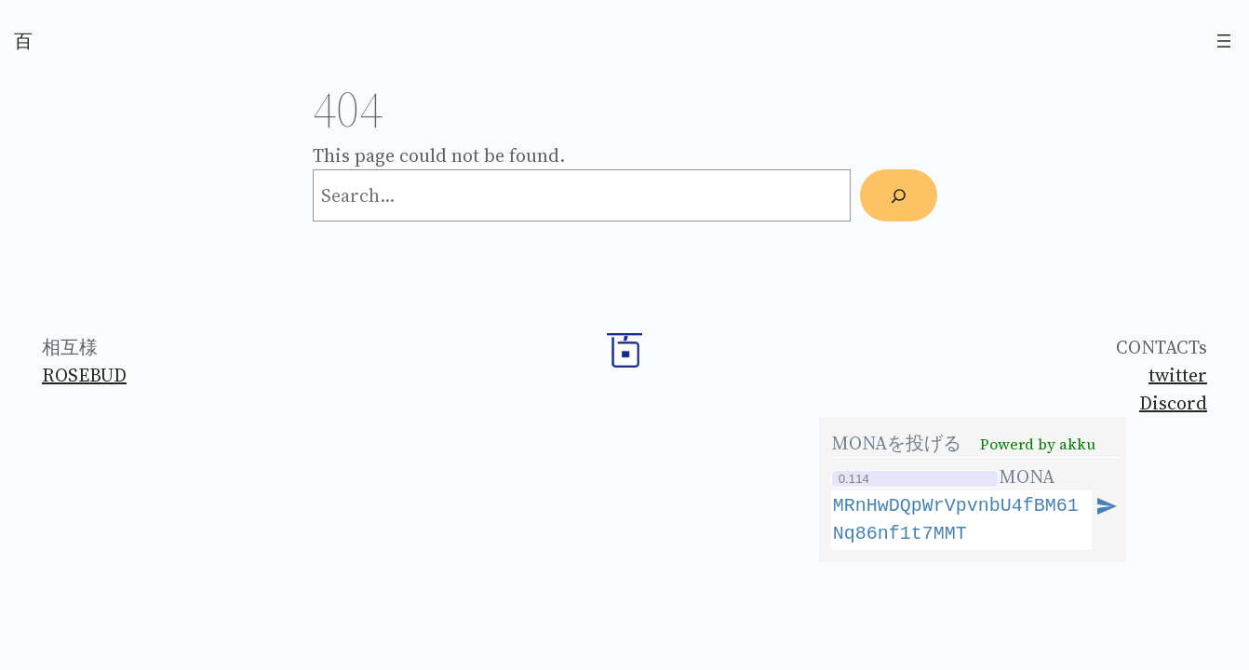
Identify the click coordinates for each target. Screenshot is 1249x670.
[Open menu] (1224, 41)
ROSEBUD (84, 375)
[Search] (898, 195)
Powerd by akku (1037, 444)
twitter (1177, 375)
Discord (1173, 403)
